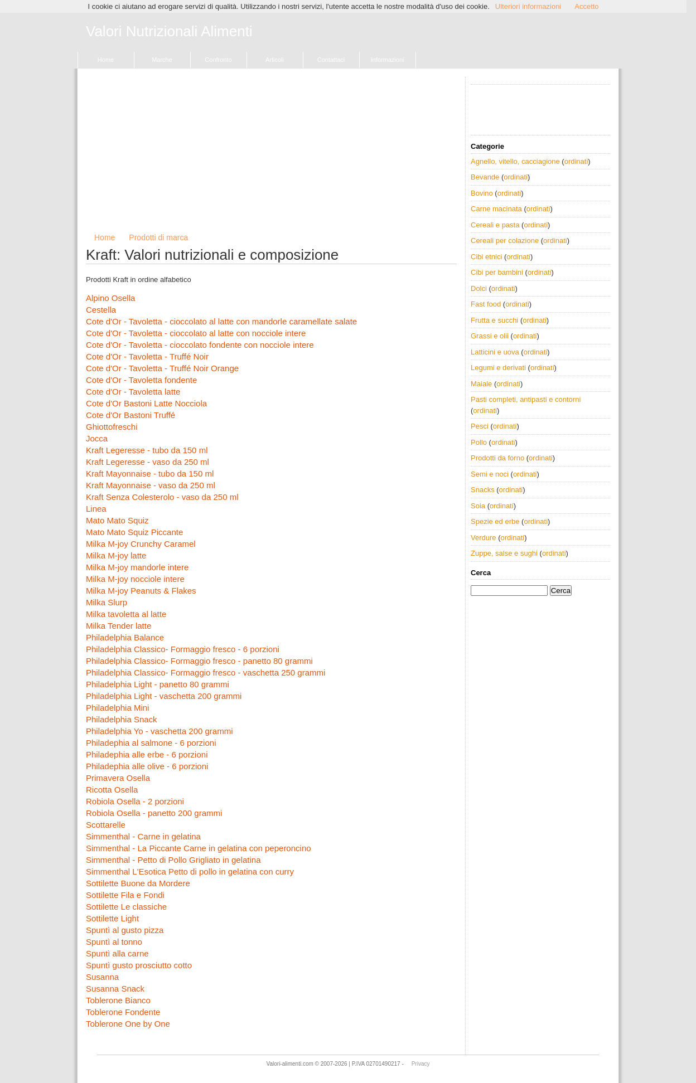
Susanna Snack (115, 988)
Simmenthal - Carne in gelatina (143, 836)
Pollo (479, 442)
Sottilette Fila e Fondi (125, 895)
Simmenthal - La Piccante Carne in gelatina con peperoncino (198, 848)
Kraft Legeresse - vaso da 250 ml (147, 462)
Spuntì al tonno (114, 941)
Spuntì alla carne (117, 953)
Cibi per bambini (497, 272)
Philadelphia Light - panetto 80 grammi (157, 684)
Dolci (479, 288)
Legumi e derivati (498, 367)
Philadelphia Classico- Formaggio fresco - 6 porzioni (182, 649)
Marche (162, 59)
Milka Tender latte (118, 625)
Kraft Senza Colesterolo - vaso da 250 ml (162, 497)
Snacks (483, 489)
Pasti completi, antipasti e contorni (526, 399)
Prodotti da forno (497, 458)
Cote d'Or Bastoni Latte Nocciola (146, 403)
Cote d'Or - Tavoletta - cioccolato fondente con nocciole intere (200, 344)
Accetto (586, 6)
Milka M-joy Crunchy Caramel (141, 543)
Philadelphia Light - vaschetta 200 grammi (163, 696)
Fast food (486, 304)
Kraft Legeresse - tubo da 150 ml (146, 450)
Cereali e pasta (495, 225)
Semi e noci (490, 474)
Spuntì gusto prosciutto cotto (139, 965)
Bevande (485, 177)
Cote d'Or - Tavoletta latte (133, 391)
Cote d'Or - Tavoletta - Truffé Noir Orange (162, 368)
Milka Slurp (106, 602)
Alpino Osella (110, 298)
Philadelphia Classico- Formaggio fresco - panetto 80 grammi (199, 661)
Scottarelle (105, 824)
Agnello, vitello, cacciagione (515, 161)
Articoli (274, 59)
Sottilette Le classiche (126, 906)
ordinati (576, 161)
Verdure (483, 537)
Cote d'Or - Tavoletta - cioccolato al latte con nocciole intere (196, 333)
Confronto (218, 59)
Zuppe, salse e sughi (504, 553)
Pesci (480, 426)
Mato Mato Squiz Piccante (134, 532)
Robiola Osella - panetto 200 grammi (154, 813)
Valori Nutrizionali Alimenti (169, 32)
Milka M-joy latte (116, 555)
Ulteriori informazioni (528, 6)
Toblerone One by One (128, 1023)
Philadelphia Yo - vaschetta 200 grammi (159, 731)
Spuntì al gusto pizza (124, 930)
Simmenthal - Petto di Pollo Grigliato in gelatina (173, 860)
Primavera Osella (118, 778)
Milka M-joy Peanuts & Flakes (141, 590)
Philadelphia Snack (121, 719)
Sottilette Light (112, 918)
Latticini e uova (495, 352)
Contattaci (331, 59)
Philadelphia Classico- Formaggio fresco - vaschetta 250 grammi (205, 672)
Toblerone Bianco (118, 1000)
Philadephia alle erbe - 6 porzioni (146, 754)
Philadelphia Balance (125, 637)
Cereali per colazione (505, 240)
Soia (478, 506)
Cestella (101, 309)
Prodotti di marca (158, 237)
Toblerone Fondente (123, 1012)
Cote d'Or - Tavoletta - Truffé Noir (147, 356)
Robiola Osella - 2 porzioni (135, 801)
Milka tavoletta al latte (126, 614)
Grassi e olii (490, 336)
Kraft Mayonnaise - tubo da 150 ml (150, 473)
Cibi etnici (486, 256)
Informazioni (387, 59)
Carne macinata (496, 209)
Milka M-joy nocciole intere (135, 579)
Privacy (421, 1064)
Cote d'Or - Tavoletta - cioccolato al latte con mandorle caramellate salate (221, 321)
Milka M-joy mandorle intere (137, 567)
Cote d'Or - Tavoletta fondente (141, 380)
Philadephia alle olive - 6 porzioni (147, 766)
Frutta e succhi (494, 320)
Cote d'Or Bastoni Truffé (130, 415)
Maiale (481, 384)
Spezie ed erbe (495, 521)
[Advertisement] (271, 155)
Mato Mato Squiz (117, 520)
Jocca (97, 438)
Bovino (482, 193)
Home (106, 59)
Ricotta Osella (112, 789)
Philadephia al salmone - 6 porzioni (151, 742)
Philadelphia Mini (117, 707)
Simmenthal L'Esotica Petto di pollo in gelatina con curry (190, 871)
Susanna (102, 977)
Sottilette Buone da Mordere (138, 883)
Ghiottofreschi (112, 426)
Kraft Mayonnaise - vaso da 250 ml (150, 485)
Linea (96, 508)
